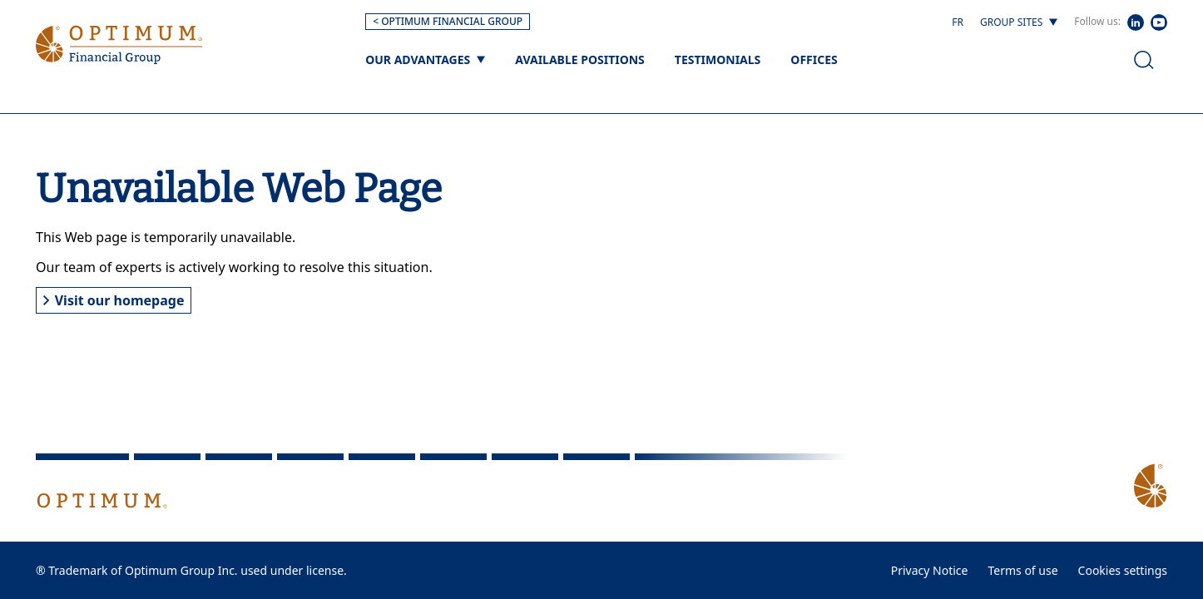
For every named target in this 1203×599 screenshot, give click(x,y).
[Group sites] (1018, 22)
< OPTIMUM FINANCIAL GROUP (447, 21)
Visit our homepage (113, 300)
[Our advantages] (425, 59)
